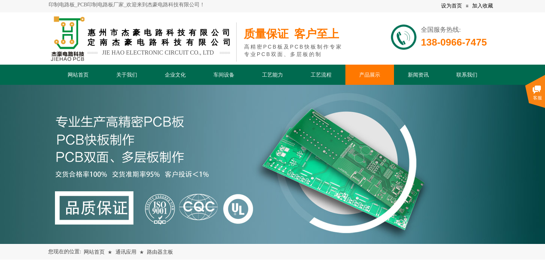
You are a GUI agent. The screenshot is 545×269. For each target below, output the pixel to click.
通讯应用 (126, 252)
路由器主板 (160, 252)
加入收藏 (482, 6)
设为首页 (451, 6)
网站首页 (94, 252)
